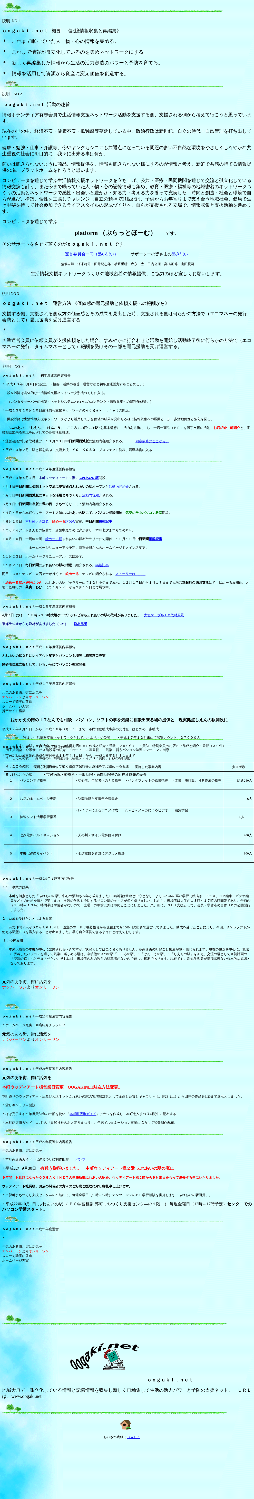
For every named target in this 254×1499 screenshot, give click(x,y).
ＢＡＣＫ (133, 1437)
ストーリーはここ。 (130, 574)
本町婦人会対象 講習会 (50, 521)
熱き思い (180, 254)
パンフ (80, 1159)
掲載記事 (105, 521)
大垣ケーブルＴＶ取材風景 (164, 615)
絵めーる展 (53, 539)
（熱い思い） (106, 254)
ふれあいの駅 (89, 478)
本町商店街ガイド (83, 1114)
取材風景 (80, 624)
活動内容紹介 (119, 486)
